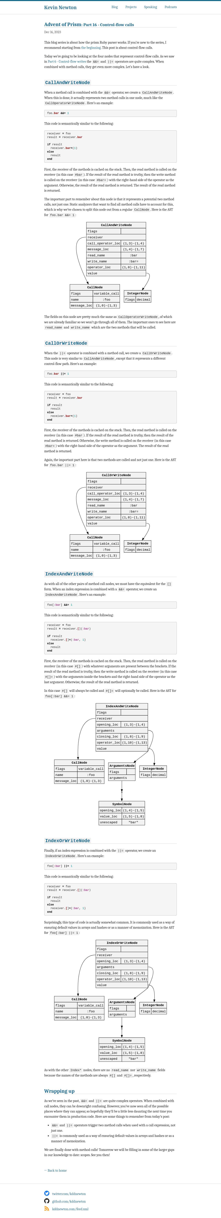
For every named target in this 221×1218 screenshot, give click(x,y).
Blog (115, 7)
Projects (131, 7)
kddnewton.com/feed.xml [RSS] (66, 1208)
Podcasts (171, 7)
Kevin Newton (60, 7)
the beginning (91, 48)
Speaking (150, 7)
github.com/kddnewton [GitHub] (65, 1201)
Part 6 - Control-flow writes (67, 62)
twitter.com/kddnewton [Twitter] (65, 1193)
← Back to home (55, 1170)
